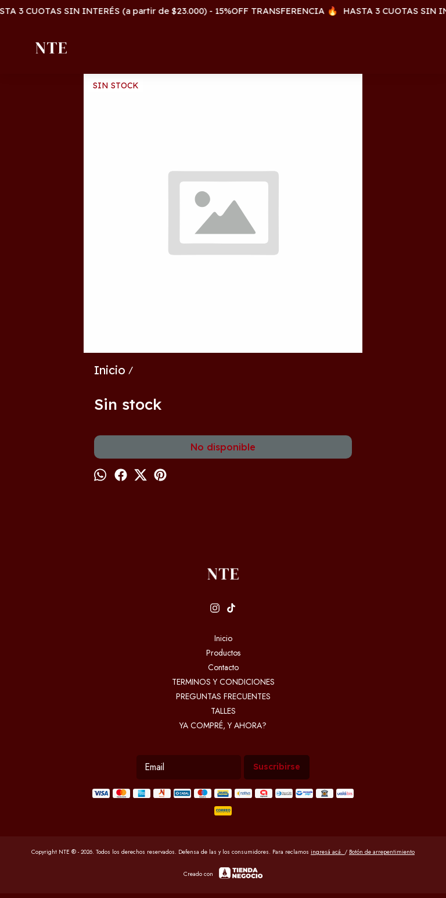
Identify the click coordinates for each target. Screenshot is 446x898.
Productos (223, 653)
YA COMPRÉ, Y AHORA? (223, 725)
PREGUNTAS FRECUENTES (223, 696)
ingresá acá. (327, 851)
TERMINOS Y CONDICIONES (223, 682)
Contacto (223, 667)
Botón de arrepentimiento (382, 851)
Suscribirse (276, 766)
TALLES (223, 711)
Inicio (223, 638)
